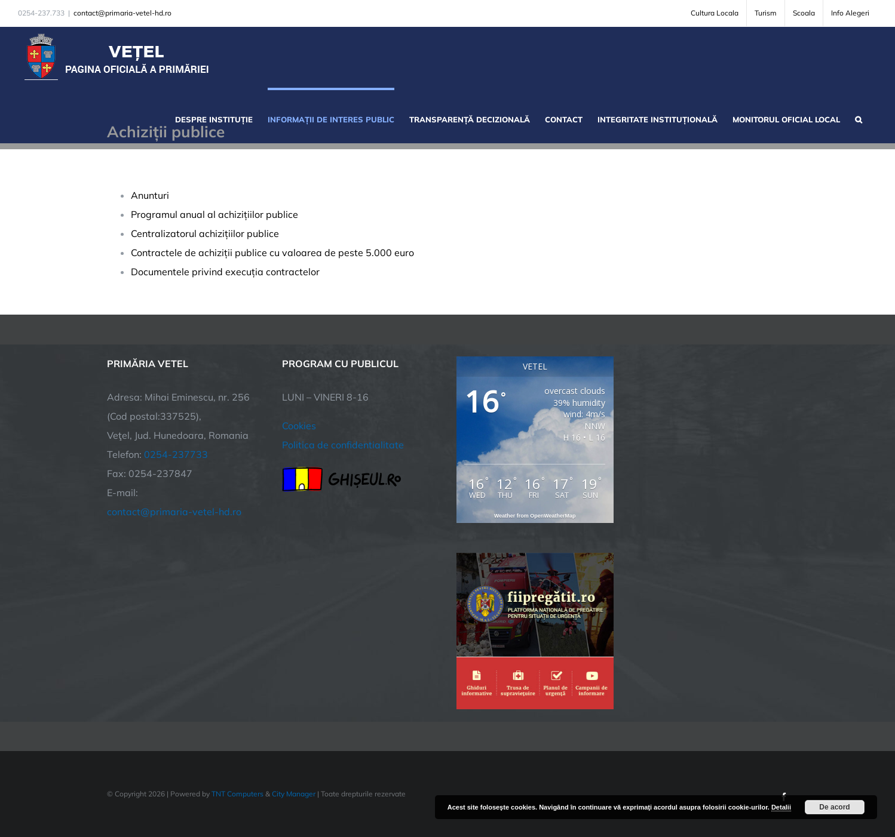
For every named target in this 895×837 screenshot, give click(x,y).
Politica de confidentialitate (343, 445)
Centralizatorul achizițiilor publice (205, 233)
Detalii (781, 807)
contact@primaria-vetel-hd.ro (122, 12)
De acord (834, 807)
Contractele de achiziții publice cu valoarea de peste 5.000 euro (272, 253)
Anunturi (150, 195)
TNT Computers (237, 793)
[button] (858, 118)
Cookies (299, 426)
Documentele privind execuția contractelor (225, 272)
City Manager (293, 793)
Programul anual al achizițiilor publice (214, 214)
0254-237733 (176, 454)
